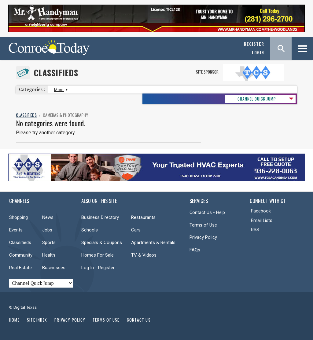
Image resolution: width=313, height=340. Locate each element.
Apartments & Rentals (153, 242)
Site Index (37, 320)
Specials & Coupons (101, 242)
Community (20, 255)
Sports (49, 242)
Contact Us (139, 320)
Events (16, 230)
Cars (136, 230)
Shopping (18, 217)
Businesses (53, 267)
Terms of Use (203, 225)
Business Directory (100, 217)
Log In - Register (98, 267)
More (60, 89)
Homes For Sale (97, 255)
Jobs (47, 230)
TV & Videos (143, 255)
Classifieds (56, 72)
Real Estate (20, 267)
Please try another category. (45, 133)
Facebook (261, 211)
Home (14, 320)
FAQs (195, 250)
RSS (255, 229)
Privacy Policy (203, 237)
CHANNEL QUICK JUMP (257, 99)
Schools (89, 230)
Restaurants (143, 217)
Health (48, 255)
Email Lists (261, 220)
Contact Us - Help (207, 212)
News (47, 217)
